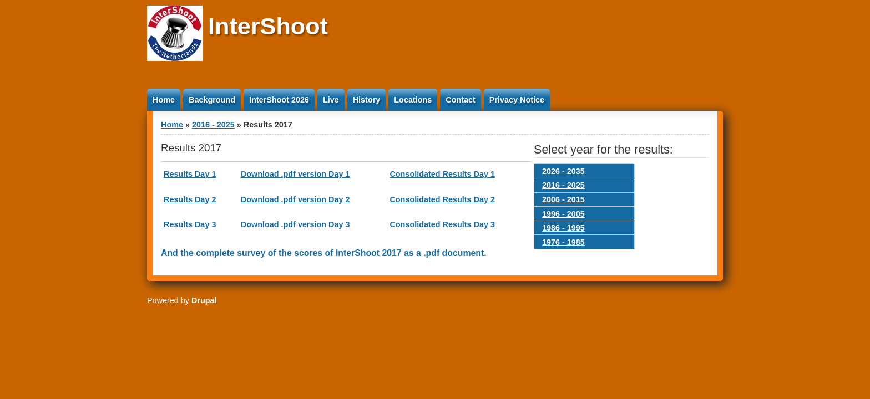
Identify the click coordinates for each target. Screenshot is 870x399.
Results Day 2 (190, 199)
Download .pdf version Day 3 (295, 224)
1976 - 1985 (563, 242)
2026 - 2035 (563, 171)
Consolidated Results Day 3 (442, 224)
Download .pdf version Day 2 (295, 199)
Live (331, 99)
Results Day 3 (190, 224)
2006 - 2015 (563, 199)
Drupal (204, 300)
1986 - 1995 (563, 227)
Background (212, 99)
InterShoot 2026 (279, 99)
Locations (413, 99)
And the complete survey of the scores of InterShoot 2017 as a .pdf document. (324, 253)
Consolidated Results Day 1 (442, 174)
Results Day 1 (190, 174)
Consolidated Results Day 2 (442, 199)
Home (164, 99)
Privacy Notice (516, 99)
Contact (461, 99)
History (367, 99)
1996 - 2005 (563, 213)
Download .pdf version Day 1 (295, 174)
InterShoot (268, 26)
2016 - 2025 (213, 124)
